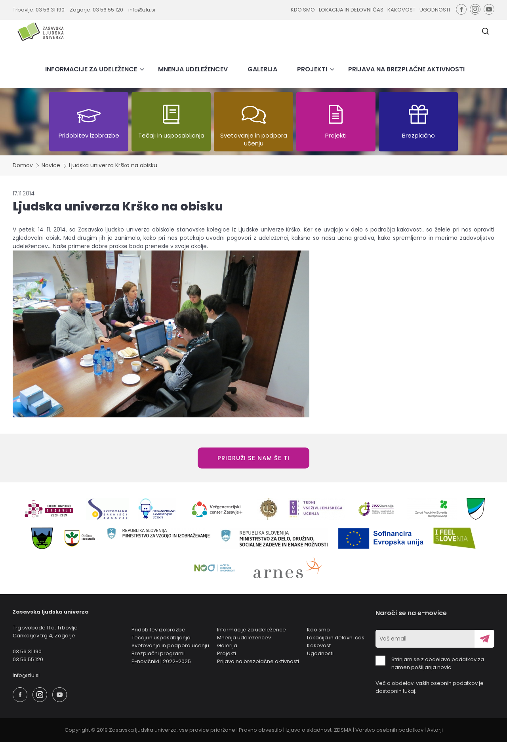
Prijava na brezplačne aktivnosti (258, 661)
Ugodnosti (320, 653)
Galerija (227, 645)
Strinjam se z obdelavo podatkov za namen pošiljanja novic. (429, 663)
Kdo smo (318, 629)
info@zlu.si (141, 9)
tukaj (409, 691)
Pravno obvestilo (260, 730)
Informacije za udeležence (251, 629)
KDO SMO (303, 9)
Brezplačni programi (158, 653)
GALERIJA (262, 69)
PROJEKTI (312, 69)
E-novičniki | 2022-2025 (161, 661)
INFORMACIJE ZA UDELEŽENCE (91, 69)
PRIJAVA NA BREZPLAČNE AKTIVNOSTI (406, 69)
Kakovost (319, 645)
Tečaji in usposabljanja (161, 637)
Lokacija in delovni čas (335, 637)
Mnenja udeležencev (244, 637)
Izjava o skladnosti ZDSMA (319, 730)
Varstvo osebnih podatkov (389, 730)
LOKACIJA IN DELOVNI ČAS (351, 9)
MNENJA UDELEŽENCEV (193, 69)
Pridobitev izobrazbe (158, 629)
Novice (51, 165)
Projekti (226, 653)
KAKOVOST (401, 9)
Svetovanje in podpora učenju (170, 645)
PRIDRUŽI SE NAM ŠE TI (253, 458)
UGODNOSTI (434, 9)
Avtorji (435, 730)
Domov (23, 165)
